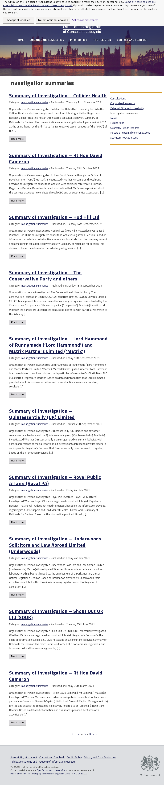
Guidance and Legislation (46, 40)
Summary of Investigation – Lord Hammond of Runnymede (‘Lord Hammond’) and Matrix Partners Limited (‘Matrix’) (58, 345)
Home (20, 40)
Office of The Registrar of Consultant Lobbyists (82, 28)
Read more (17, 138)
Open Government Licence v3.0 (51, 770)
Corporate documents (122, 103)
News (113, 118)
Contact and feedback (132, 40)
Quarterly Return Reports (124, 128)
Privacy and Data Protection (100, 757)
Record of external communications (130, 133)
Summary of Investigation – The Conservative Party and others (45, 275)
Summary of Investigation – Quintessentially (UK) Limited (42, 414)
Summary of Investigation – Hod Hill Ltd (54, 217)
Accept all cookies (18, 20)
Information (78, 40)
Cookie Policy (74, 757)
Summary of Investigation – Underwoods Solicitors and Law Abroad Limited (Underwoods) (55, 545)
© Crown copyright (150, 775)
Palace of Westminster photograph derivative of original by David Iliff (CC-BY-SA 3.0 (48, 773)
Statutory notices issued (124, 138)
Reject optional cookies (53, 20)
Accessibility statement (23, 757)
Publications (117, 123)
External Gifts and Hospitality (127, 108)
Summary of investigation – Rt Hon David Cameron (55, 676)
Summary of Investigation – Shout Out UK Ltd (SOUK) (56, 614)
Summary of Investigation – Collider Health (58, 95)
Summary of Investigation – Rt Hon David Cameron (55, 158)
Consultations (118, 98)
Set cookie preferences (85, 20)
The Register (102, 40)
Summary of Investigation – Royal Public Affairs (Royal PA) (55, 480)
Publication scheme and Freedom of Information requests (43, 762)
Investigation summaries (34, 102)
